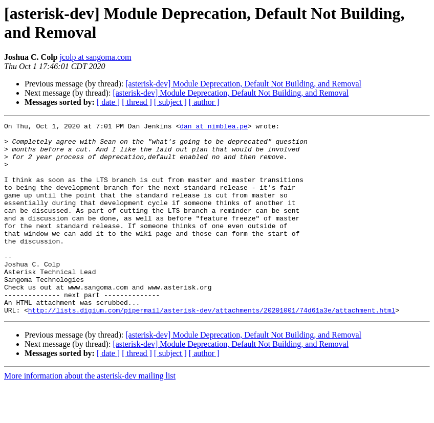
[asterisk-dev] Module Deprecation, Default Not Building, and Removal (243, 83)
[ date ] (108, 102)
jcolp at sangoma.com (95, 57)
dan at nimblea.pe (214, 127)
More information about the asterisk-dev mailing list (90, 414)
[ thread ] (137, 102)
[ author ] (204, 102)
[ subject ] (170, 102)
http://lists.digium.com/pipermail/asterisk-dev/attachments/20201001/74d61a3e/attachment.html (212, 348)
